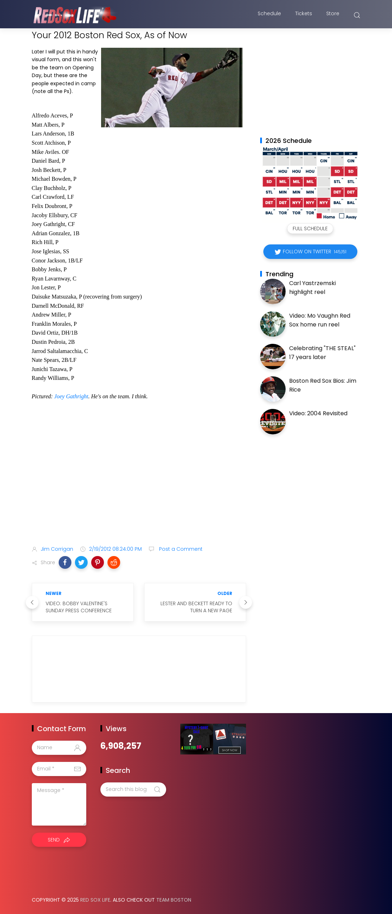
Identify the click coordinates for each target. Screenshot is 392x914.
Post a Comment (180, 549)
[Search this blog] (133, 789)
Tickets (303, 15)
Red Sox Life (95, 899)
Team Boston (173, 899)
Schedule (269, 15)
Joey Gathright (71, 396)
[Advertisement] (139, 484)
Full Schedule (310, 228)
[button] (65, 562)
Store (332, 15)
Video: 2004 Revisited (318, 413)
